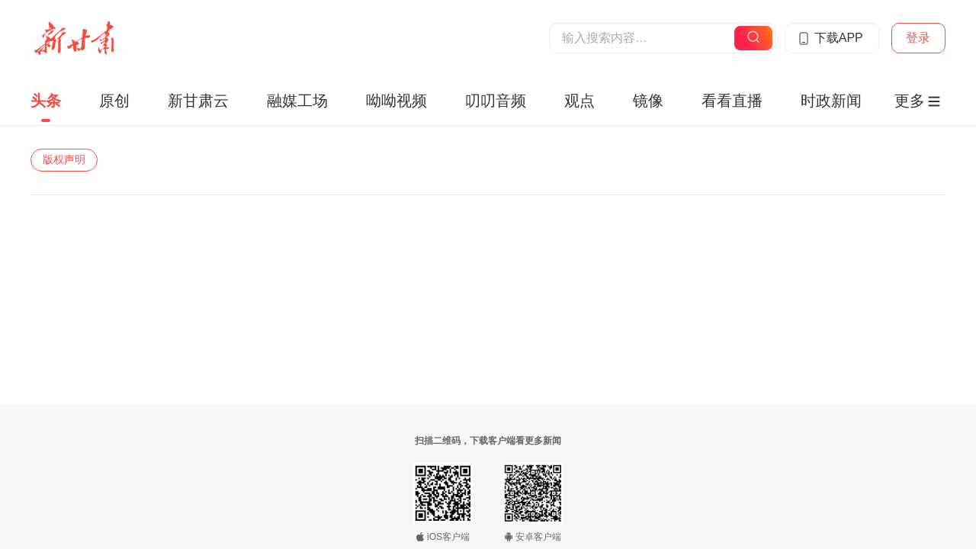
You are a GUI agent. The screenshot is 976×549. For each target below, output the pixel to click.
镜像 (648, 100)
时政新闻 (831, 100)
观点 (579, 100)
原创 (114, 100)
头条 (45, 100)
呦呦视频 (396, 100)
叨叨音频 (495, 100)
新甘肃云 (198, 100)
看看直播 (732, 100)
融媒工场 (297, 100)
